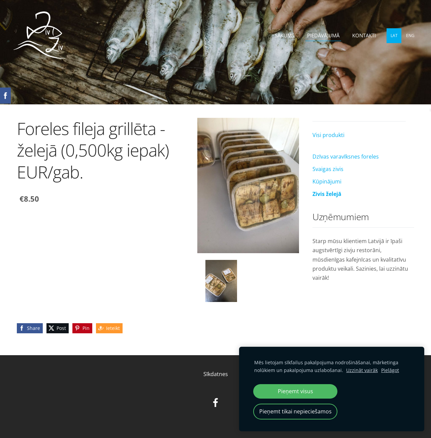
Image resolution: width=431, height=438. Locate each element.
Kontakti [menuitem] (364, 35)
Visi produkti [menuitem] (328, 135)
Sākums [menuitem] (284, 35)
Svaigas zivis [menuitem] (327, 169)
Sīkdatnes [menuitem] (215, 374)
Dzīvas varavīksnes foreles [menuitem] (345, 156)
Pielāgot (390, 370)
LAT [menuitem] (394, 35)
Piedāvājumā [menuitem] (323, 35)
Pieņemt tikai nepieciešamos (295, 411)
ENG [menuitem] (410, 35)
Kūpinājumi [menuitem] (326, 181)
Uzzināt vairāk (362, 370)
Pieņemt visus (295, 391)
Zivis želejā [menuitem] (326, 194)
